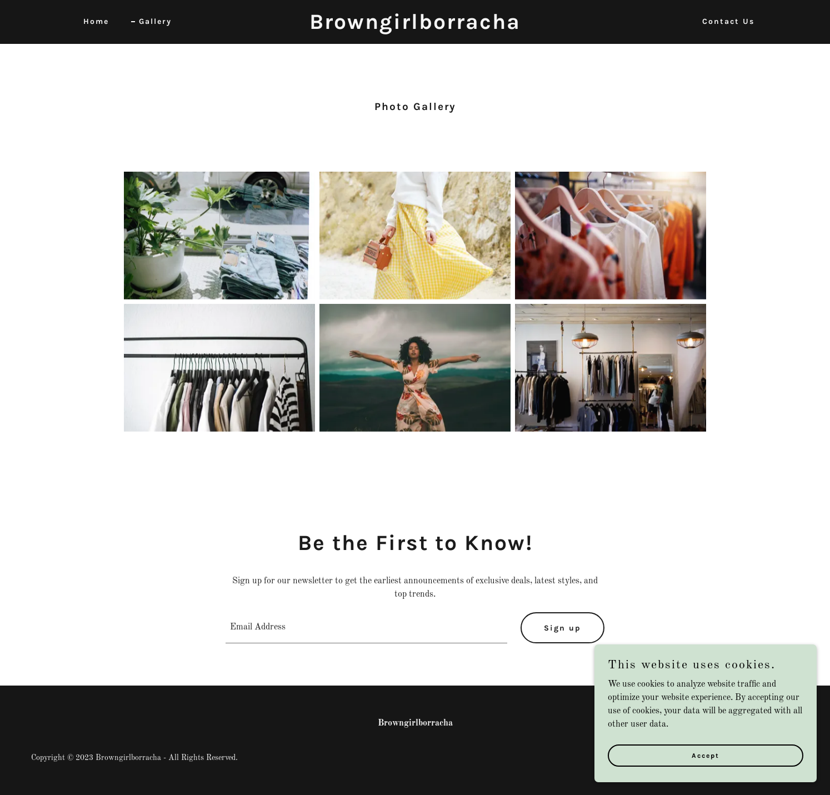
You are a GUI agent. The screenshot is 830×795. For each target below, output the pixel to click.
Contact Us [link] (728, 21)
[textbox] (367, 627)
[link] (415, 26)
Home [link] (96, 21)
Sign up (562, 628)
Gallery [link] (155, 21)
